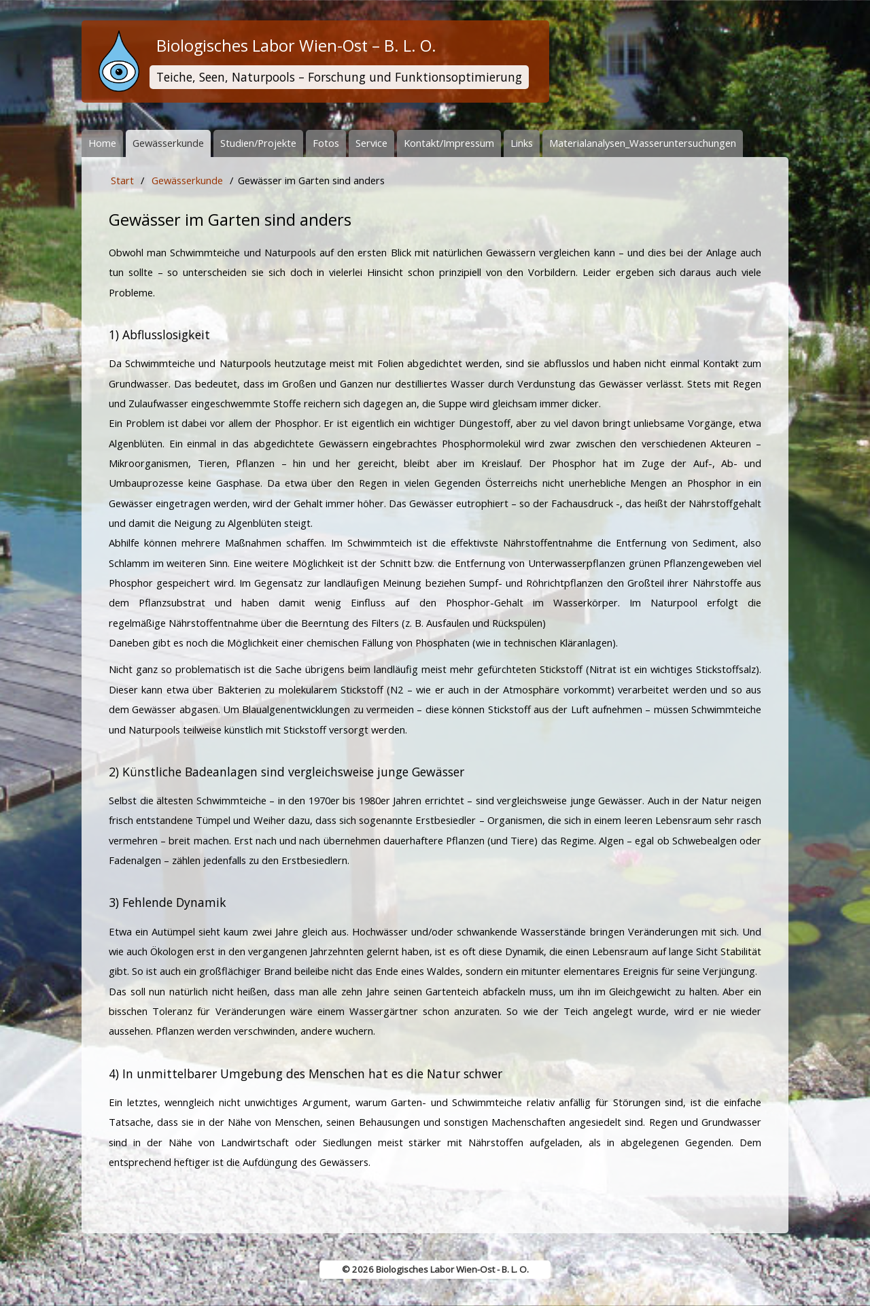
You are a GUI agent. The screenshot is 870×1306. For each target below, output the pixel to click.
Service (371, 143)
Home (102, 143)
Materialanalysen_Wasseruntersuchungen (642, 143)
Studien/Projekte (258, 143)
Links (521, 143)
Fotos (326, 143)
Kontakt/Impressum (449, 143)
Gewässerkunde (168, 143)
